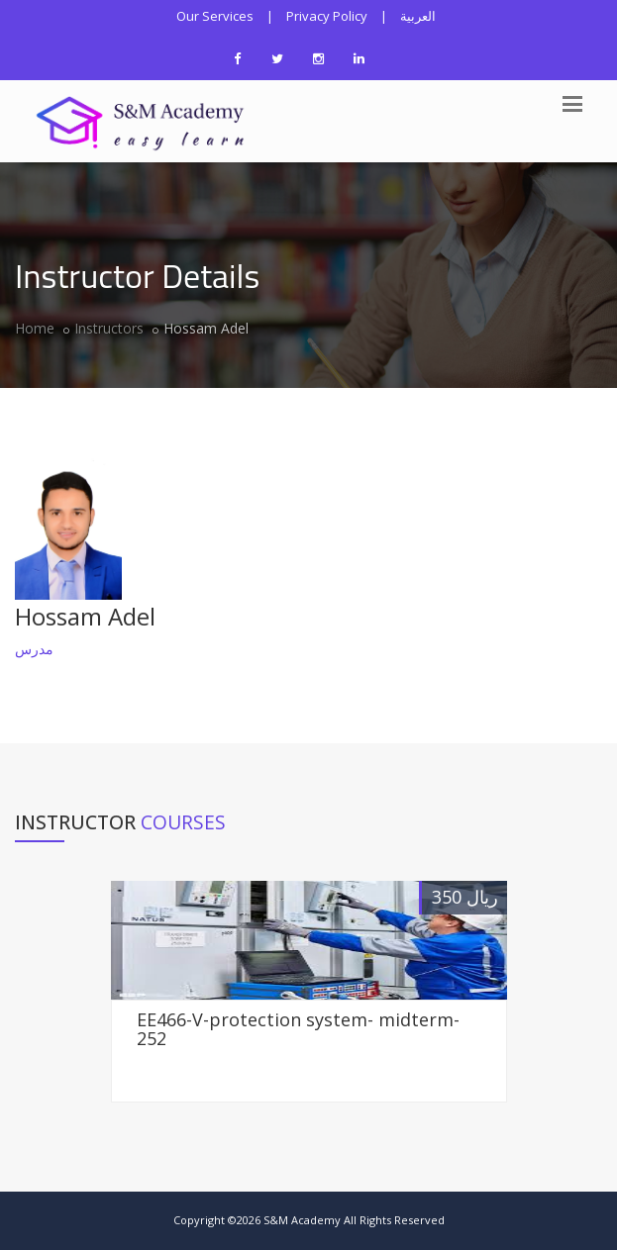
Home (34, 328)
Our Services (215, 16)
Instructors (109, 328)
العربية (418, 16)
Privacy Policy (326, 16)
